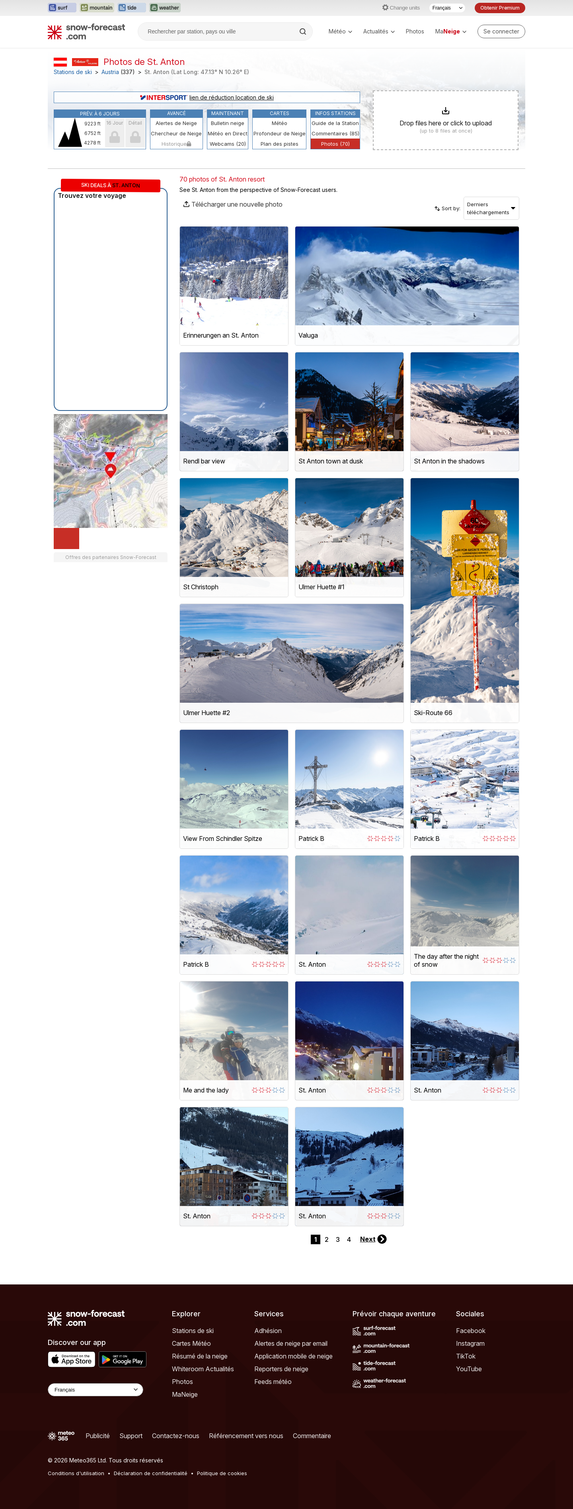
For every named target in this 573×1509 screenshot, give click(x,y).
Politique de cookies (222, 1473)
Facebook (470, 1331)
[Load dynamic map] (66, 538)
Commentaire (312, 1436)
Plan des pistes (279, 144)
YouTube (469, 1369)
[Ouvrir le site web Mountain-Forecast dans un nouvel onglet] (97, 8)
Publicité (98, 1436)
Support (130, 1436)
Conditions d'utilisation (76, 1473)
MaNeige (185, 1394)
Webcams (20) (228, 144)
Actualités (379, 31)
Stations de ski (73, 72)
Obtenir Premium (500, 8)
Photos (415, 31)
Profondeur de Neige (279, 133)
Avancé (176, 113)
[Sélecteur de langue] (447, 8)
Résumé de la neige (200, 1356)
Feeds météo (273, 1382)
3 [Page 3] (338, 1239)
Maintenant (227, 113)
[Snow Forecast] (86, 31)
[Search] (303, 31)
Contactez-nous (175, 1436)
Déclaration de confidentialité (150, 1473)
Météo (340, 31)
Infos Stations (335, 113)
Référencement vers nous (246, 1436)
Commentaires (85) (335, 133)
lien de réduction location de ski (207, 97)
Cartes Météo (191, 1343)
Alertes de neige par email (290, 1343)
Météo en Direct (228, 133)
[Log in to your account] (501, 31)
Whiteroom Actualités (203, 1369)
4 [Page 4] (349, 1239)
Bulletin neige (227, 123)
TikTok (466, 1356)
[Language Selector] (95, 1389)
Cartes (279, 113)
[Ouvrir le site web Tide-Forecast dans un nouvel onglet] (131, 8)
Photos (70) (335, 144)
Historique (176, 144)
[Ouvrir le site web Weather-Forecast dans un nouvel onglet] (165, 8)
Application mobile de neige (293, 1356)
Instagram (470, 1343)
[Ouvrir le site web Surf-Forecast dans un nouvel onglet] (62, 8)
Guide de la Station (335, 123)
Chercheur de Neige (176, 133)
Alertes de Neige (176, 123)
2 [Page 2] (327, 1239)
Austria (110, 72)
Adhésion (268, 1331)
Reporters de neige (281, 1369)
